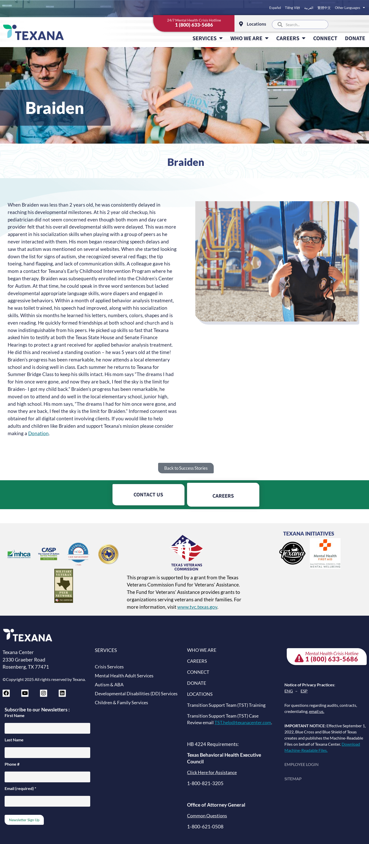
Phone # (12, 764)
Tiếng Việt (292, 8)
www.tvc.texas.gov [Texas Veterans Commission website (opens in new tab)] (197, 607)
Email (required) (20, 788)
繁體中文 (324, 8)
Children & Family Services (121, 702)
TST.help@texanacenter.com (242, 722)
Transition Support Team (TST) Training (226, 705)
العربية (308, 8)
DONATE (355, 38)
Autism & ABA (109, 684)
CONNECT (325, 38)
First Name (15, 715)
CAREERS (290, 38)
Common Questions (207, 815)
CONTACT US (148, 494)
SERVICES (207, 38)
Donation (38, 433)
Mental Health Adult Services (124, 675)
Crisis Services (109, 666)
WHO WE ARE (249, 38)
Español (275, 8)
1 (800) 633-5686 (194, 25)
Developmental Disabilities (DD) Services (136, 693)
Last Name (14, 740)
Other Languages (350, 7)
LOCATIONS (200, 694)
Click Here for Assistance (212, 772)
